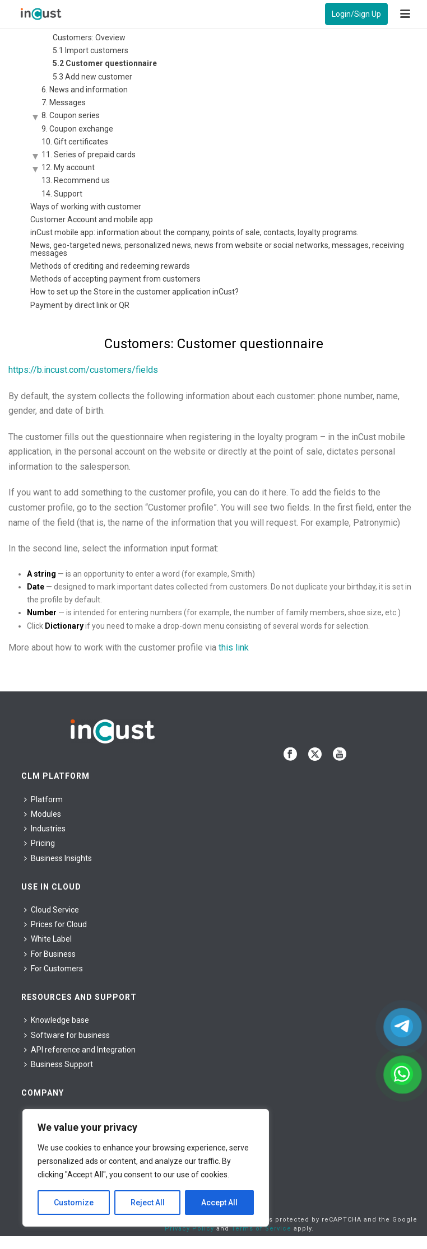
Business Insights (58, 858)
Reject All (148, 1202)
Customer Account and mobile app (91, 219)
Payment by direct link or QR (79, 305)
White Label (48, 938)
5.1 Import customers (90, 50)
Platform (43, 799)
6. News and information (84, 89)
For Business (50, 953)
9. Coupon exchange (77, 128)
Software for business (67, 1035)
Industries (45, 828)
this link (234, 647)
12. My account (68, 167)
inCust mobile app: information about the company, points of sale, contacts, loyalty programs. (194, 232)
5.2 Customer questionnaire (105, 63)
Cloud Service (51, 909)
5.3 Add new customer (92, 76)
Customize (74, 1202)
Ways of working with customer (85, 206)
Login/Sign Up (356, 14)
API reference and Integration (80, 1049)
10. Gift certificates (74, 141)
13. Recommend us (75, 180)
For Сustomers (53, 968)
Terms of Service (261, 1228)
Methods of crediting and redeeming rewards (110, 265)
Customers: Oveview (89, 37)
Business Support (58, 1064)
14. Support (61, 193)
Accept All (219, 1202)
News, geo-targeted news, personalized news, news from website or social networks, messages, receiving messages (217, 249)
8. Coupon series (70, 115)
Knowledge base (56, 1020)
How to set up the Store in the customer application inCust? (134, 291)
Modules (42, 814)
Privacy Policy (189, 1228)
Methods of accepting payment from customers (115, 278)
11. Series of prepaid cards (88, 154)
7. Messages (63, 102)
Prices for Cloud (55, 924)
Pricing (39, 843)
